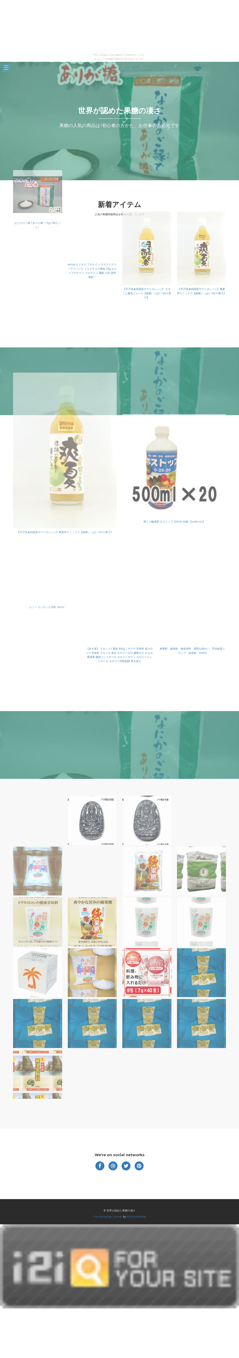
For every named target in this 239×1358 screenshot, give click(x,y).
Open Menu (6, 68)
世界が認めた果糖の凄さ (119, 110)
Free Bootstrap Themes (107, 1216)
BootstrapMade (136, 1216)
